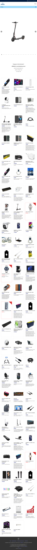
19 (32, 54)
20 (34, 54)
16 (27, 54)
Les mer (21, 546)
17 (28, 54)
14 (23, 54)
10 (17, 54)
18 (30, 54)
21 (35, 54)
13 (22, 54)
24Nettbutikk (19, 548)
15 (25, 54)
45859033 (21, 542)
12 (20, 54)
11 (18, 54)
